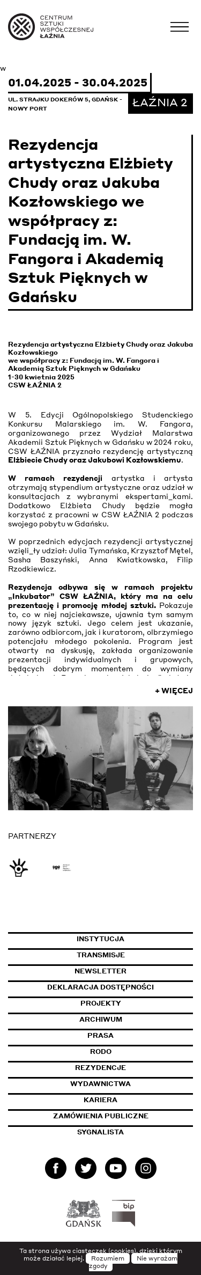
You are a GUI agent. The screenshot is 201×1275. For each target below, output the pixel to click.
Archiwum (100, 1019)
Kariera (100, 1100)
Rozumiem (107, 1258)
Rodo (100, 1051)
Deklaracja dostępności (100, 987)
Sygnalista (100, 1132)
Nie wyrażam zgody (133, 1262)
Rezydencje (100, 1068)
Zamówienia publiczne (123, 1116)
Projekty (100, 1003)
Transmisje (135, 955)
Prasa (100, 1035)
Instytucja (100, 939)
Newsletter (100, 971)
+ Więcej (174, 690)
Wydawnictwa (100, 1084)
